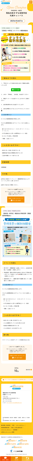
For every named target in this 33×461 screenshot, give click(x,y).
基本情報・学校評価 (5, 425)
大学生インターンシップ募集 (7, 432)
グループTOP (8, 379)
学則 (13, 425)
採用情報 (15, 429)
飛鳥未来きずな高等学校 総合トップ (20, 379)
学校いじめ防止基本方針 (16, 427)
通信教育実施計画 (5, 427)
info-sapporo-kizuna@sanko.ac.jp (14, 402)
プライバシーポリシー (6, 429)
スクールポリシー (20, 425)
